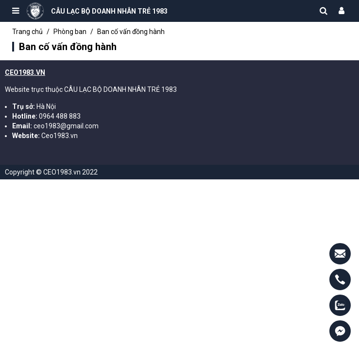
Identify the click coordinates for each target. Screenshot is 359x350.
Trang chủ (27, 31)
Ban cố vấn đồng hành (131, 31)
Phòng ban (69, 31)
